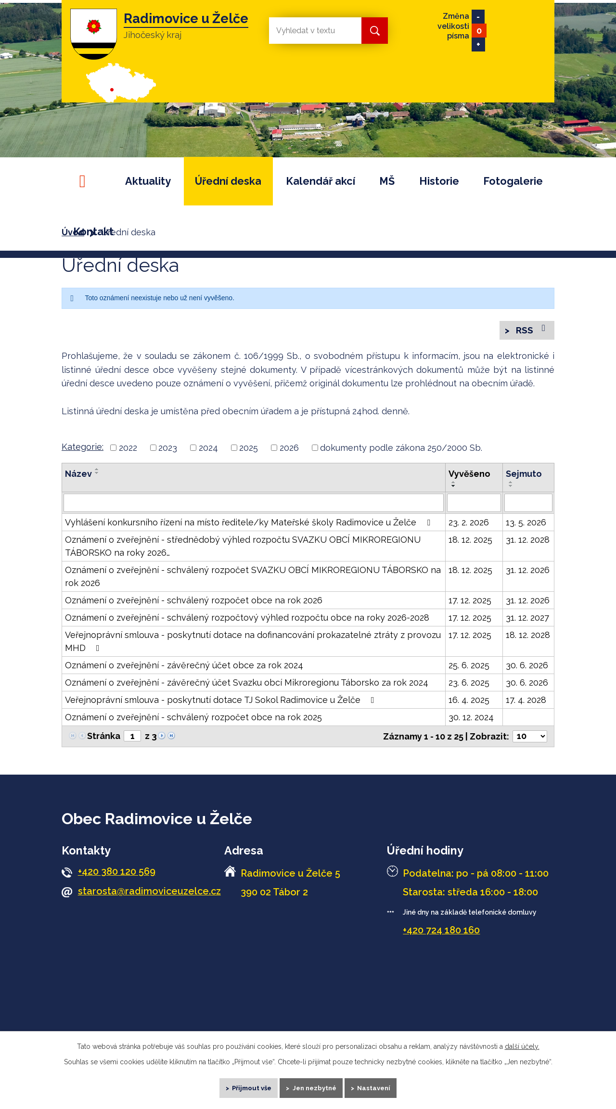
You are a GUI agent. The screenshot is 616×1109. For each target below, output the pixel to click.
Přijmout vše (245, 1085)
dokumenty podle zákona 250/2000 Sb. (401, 450)
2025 (248, 450)
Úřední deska (228, 181)
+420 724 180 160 (441, 933)
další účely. (522, 1041)
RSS (530, 330)
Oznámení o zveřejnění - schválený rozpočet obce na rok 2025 (193, 719)
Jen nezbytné (316, 1085)
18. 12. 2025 (470, 542)
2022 (128, 450)
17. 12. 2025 (470, 603)
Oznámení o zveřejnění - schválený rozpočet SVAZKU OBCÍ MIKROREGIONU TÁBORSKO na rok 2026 (253, 578)
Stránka (103, 738)
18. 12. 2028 (528, 637)
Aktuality (148, 181)
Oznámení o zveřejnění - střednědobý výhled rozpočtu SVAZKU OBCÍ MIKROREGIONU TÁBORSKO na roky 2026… (243, 548)
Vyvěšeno (469, 476)
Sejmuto (524, 476)
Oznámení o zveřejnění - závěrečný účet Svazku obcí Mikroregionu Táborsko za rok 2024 (246, 685)
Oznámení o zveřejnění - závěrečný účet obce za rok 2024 (184, 668)
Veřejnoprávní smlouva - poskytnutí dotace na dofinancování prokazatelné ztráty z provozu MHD (253, 643)
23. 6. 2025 (469, 685)
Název (78, 476)
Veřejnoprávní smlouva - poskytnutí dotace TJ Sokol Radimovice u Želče (221, 702)
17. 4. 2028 (526, 702)
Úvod (87, 181)
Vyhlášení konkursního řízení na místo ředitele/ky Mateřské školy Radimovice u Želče (249, 525)
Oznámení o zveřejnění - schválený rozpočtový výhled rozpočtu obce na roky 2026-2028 (247, 620)
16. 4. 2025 (469, 702)
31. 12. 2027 (527, 620)
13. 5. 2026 (526, 525)
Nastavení (383, 1085)
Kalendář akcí (320, 181)
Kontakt (93, 232)
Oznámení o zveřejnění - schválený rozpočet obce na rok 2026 (193, 603)
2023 (167, 450)
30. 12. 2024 (471, 719)
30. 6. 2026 (527, 668)
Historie (439, 181)
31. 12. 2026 (528, 572)
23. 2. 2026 (469, 525)
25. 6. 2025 (469, 668)
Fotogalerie (513, 181)
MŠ (387, 181)
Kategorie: (82, 449)
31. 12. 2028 (528, 542)
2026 (289, 450)
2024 (208, 450)
